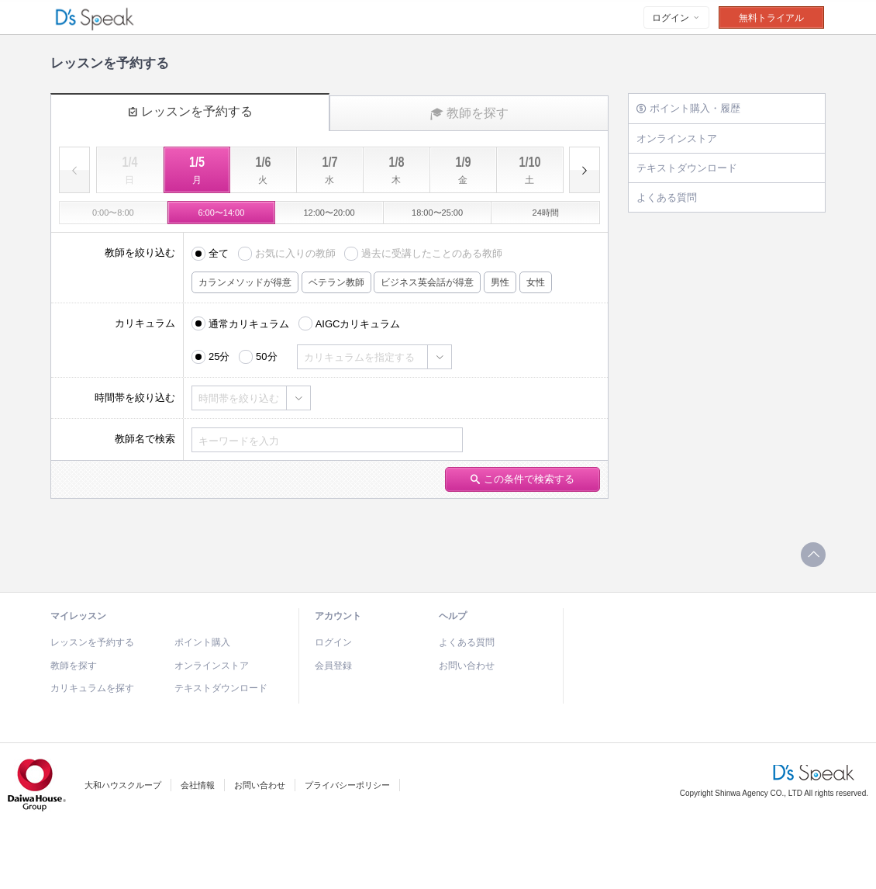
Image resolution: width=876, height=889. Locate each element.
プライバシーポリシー (347, 785)
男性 (500, 282)
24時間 (546, 212)
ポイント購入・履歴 (688, 108)
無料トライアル (771, 17)
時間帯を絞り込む (238, 398)
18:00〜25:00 (437, 212)
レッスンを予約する (190, 111)
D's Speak (96, 18)
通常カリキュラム (249, 324)
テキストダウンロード (686, 168)
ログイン (676, 17)
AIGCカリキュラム (358, 324)
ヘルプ (453, 616)
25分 (219, 356)
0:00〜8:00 (113, 212)
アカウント (338, 616)
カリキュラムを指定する (359, 357)
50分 (266, 356)
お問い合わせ (467, 665)
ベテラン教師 (336, 282)
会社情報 (198, 785)
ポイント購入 (202, 642)
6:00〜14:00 (221, 212)
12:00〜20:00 (328, 212)
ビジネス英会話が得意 (427, 282)
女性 (535, 282)
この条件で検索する (522, 479)
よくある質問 (666, 197)
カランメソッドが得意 (244, 282)
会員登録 (333, 665)
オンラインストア (676, 138)
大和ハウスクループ (122, 785)
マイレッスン (78, 616)
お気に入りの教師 (295, 253)
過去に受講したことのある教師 (431, 253)
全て (219, 253)
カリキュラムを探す (92, 688)
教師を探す (469, 113)
